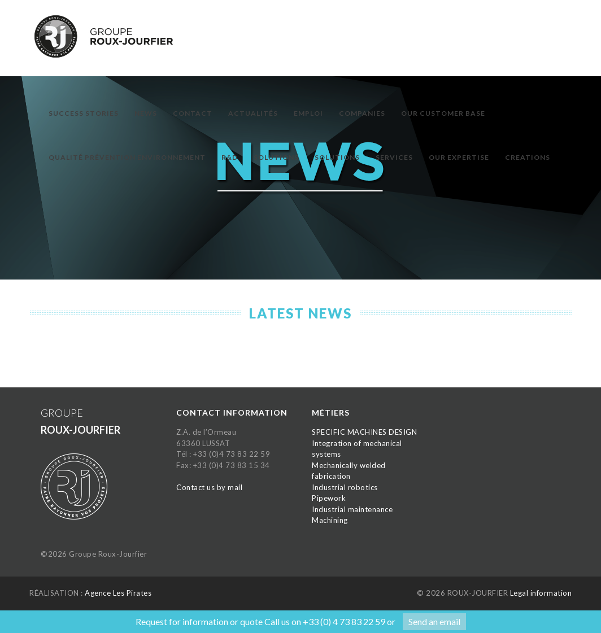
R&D (229, 157)
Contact (192, 113)
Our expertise (459, 157)
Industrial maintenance (352, 509)
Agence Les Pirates (118, 592)
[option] (300, 183)
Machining (330, 520)
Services (394, 157)
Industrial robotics (345, 487)
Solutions (276, 157)
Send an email (434, 621)
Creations (527, 157)
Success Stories (84, 113)
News (145, 113)
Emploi (308, 113)
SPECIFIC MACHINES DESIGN (364, 431)
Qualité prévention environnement (127, 157)
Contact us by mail (209, 487)
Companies (362, 113)
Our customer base (443, 113)
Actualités (253, 113)
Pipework (329, 498)
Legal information (541, 592)
